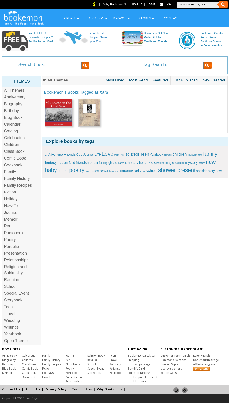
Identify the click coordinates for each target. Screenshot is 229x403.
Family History (17, 178)
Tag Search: (155, 64)
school (152, 170)
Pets (122, 155)
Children (11, 144)
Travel (9, 313)
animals (168, 155)
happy (121, 163)
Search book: (31, 64)
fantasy (51, 163)
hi (126, 163)
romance (126, 171)
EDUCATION (97, 18)
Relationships (16, 260)
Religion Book (96, 356)
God (79, 154)
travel (219, 171)
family (210, 154)
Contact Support (171, 364)
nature (202, 163)
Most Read (138, 80)
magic (169, 163)
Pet (7, 226)
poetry (76, 170)
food (72, 163)
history (133, 163)
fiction (62, 162)
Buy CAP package (139, 364)
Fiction (10, 192)
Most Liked (115, 80)
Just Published (185, 80)
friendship (83, 163)
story (211, 171)
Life (97, 154)
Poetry (10, 239)
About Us (32, 389)
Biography (13, 104)
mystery (191, 163)
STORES (146, 18)
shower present (176, 170)
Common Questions (173, 360)
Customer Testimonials (175, 356)
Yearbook (12, 334)
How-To (11, 205)
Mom (116, 155)
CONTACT (171, 18)
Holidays (12, 199)
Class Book (14, 151)
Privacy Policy (55, 389)
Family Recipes (18, 185)
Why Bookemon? (114, 4)
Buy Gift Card (136, 368)
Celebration (14, 138)
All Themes (14, 90)
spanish (201, 171)
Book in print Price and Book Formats (142, 379)
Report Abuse (169, 373)
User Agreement (171, 368)
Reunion (11, 279)
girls (115, 163)
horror (143, 163)
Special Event (16, 293)
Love (107, 154)
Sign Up (136, 4)
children (179, 154)
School (10, 286)
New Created (213, 80)
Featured (160, 80)
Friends (69, 154)
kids (152, 162)
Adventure (55, 154)
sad (136, 171)
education (192, 155)
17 (46, 155)
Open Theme (16, 341)
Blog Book (13, 117)
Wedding (12, 320)
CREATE (71, 18)
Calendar (12, 124)
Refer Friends (201, 356)
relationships (111, 171)
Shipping (133, 360)
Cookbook (13, 165)
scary (142, 171)
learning (160, 163)
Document (28, 377)
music (181, 163)
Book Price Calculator (142, 356)
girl (110, 163)
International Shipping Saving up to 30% (98, 37)
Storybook (13, 300)
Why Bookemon (109, 389)
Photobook (14, 233)
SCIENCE (132, 154)
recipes (99, 171)
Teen (8, 307)
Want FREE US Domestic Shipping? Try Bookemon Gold (41, 37)
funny (103, 163)
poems (63, 171)
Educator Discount (139, 373)
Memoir (11, 219)
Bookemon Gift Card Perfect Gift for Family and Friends (156, 37)
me (176, 163)
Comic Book (15, 158)
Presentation (15, 253)
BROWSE (121, 18)
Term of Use (82, 389)
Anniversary (15, 97)
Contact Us (11, 389)
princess (89, 171)
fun (95, 162)
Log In (151, 4)
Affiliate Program (204, 364)
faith (200, 155)
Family (10, 171)
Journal (10, 212)
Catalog (11, 131)
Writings (11, 327)
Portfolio (11, 246)
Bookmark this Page (206, 360)
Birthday (11, 110)
